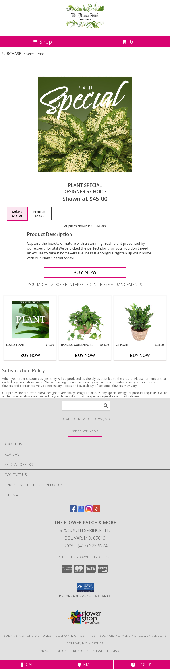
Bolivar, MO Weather (85, 643)
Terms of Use (118, 651)
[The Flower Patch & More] (85, 30)
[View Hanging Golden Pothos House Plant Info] (85, 319)
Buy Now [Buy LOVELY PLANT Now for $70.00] (30, 355)
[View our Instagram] (89, 511)
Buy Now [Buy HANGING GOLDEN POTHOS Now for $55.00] (85, 355)
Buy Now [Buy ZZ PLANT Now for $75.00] (140, 355)
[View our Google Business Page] (81, 511)
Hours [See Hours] (142, 665)
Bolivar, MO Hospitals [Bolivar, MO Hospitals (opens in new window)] (76, 636)
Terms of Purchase (86, 651)
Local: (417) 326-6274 (85, 546)
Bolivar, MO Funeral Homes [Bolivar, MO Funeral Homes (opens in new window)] (27, 636)
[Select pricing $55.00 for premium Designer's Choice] (39, 213)
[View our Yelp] (96, 511)
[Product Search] (86, 406)
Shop (42, 41)
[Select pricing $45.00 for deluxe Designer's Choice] (17, 213)
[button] (85, 587)
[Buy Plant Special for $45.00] (85, 272)
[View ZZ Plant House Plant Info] (140, 319)
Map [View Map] (85, 665)
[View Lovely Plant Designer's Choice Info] (30, 319)
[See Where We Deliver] (85, 431)
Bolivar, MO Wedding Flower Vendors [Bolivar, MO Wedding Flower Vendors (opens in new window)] (133, 636)
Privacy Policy (53, 651)
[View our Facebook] (73, 511)
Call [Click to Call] (28, 665)
